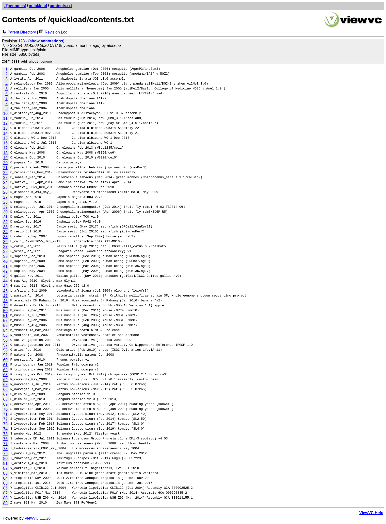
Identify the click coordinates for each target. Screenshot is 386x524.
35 (5, 237)
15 (5, 139)
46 (5, 292)
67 (5, 395)
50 (5, 311)
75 (5, 435)
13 (5, 129)
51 (5, 316)
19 (5, 159)
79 (5, 454)
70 (5, 410)
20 (5, 163)
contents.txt (61, 6)
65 (5, 385)
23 (5, 178)
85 (5, 484)
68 (5, 400)
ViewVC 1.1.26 (38, 519)
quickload (38, 6)
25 (5, 188)
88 (5, 499)
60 (5, 361)
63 (5, 375)
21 (5, 168)
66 (5, 390)
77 (5, 444)
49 (5, 306)
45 (5, 287)
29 (5, 208)
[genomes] (16, 6)
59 (5, 356)
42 (5, 272)
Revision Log (53, 32)
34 (5, 232)
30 (5, 213)
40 (5, 262)
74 (5, 430)
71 (5, 415)
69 (5, 405)
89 (5, 504)
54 (5, 331)
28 (5, 203)
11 (5, 119)
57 (5, 346)
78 (5, 449)
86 (5, 489)
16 (5, 144)
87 (5, 494)
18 (5, 154)
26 (5, 193)
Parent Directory (19, 32)
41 (5, 267)
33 (5, 228)
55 (5, 336)
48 (5, 301)
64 (5, 380)
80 (5, 459)
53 (5, 326)
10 (5, 114)
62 (5, 370)
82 (5, 469)
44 (5, 282)
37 (5, 247)
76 (5, 439)
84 (5, 479)
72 (5, 420)
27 (5, 198)
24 (5, 183)
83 (5, 474)
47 (5, 297)
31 (5, 218)
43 (5, 277)
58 (5, 351)
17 (5, 149)
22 (5, 173)
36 (5, 242)
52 (5, 321)
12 (5, 124)
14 (5, 134)
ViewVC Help (371, 513)
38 (5, 252)
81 (5, 464)
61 (5, 366)
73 (5, 425)
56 (5, 341)
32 (5, 223)
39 (5, 257)
